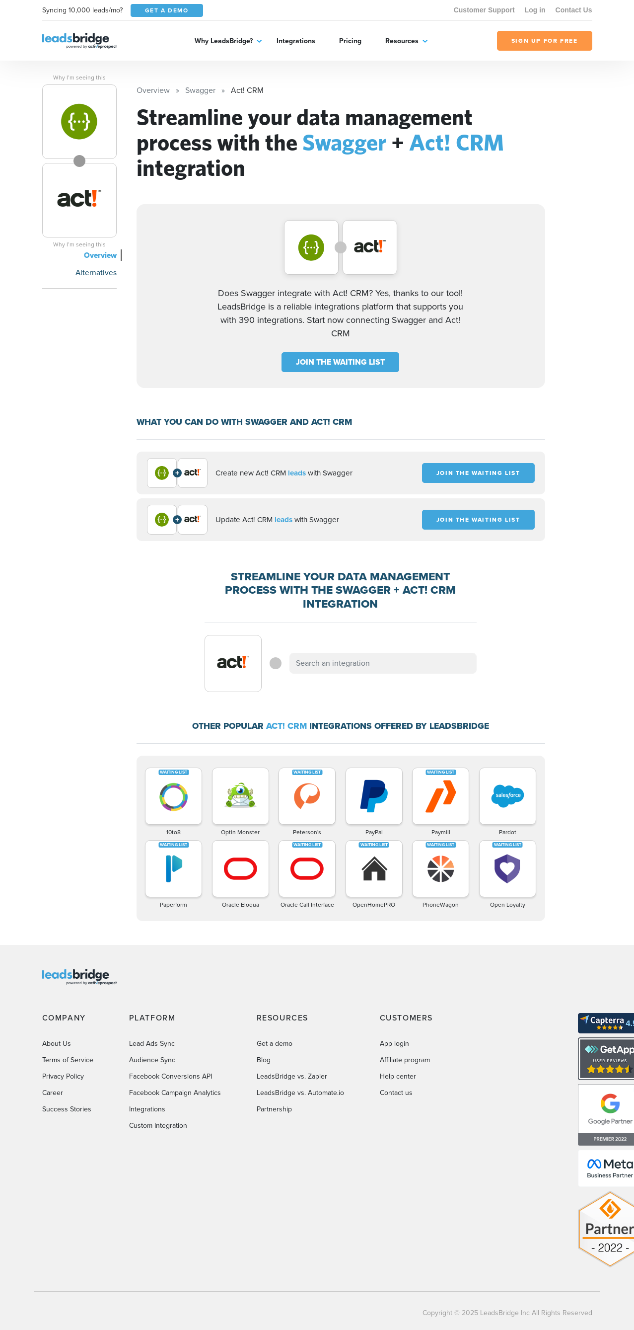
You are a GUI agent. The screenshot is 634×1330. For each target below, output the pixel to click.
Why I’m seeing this (79, 77)
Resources (402, 41)
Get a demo (274, 1043)
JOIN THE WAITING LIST (340, 362)
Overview (100, 255)
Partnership (274, 1109)
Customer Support (484, 10)
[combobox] (383, 663)
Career (52, 1093)
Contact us (396, 1093)
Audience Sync (152, 1060)
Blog (264, 1060)
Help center (398, 1076)
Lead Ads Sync (152, 1043)
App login (394, 1043)
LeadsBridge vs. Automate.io (300, 1093)
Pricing (350, 41)
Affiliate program (405, 1060)
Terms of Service (67, 1060)
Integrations (296, 41)
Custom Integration (158, 1125)
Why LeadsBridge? (224, 41)
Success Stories (66, 1109)
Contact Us (574, 10)
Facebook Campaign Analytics (175, 1093)
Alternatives (96, 272)
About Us (56, 1043)
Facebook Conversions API (170, 1076)
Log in (535, 10)
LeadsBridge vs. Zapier (292, 1076)
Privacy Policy (63, 1076)
